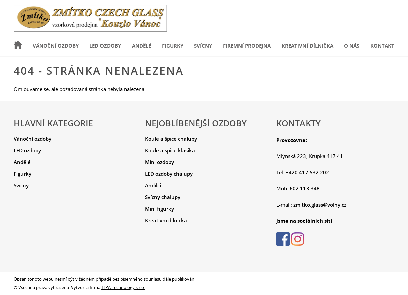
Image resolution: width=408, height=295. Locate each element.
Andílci (153, 185)
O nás (351, 45)
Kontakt (382, 45)
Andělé (141, 45)
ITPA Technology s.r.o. (123, 287)
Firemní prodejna (247, 45)
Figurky (172, 45)
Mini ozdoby (159, 162)
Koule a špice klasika (170, 150)
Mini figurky (159, 208)
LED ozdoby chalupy (169, 173)
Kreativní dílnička (307, 45)
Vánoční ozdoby (56, 45)
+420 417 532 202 (307, 172)
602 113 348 (305, 188)
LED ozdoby (105, 45)
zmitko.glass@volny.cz (319, 204)
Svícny (203, 45)
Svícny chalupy (162, 197)
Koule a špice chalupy (171, 138)
